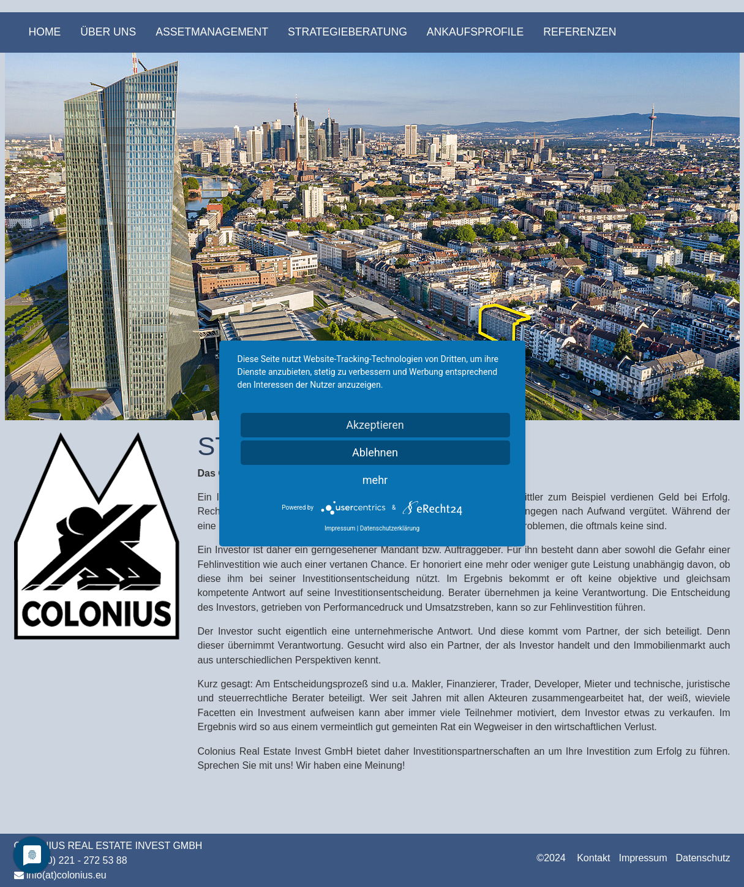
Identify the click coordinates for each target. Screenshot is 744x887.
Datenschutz (703, 858)
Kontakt (593, 858)
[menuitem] (45, 32)
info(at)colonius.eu (66, 875)
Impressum (642, 858)
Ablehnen (375, 452)
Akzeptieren (375, 424)
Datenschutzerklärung (389, 528)
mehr (375, 480)
